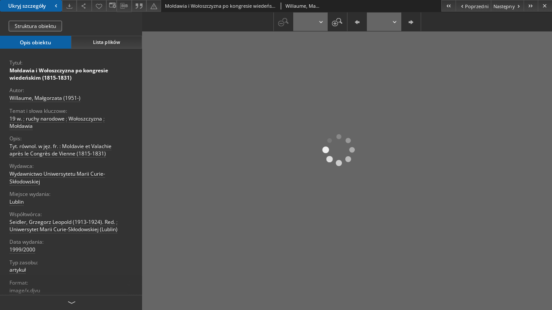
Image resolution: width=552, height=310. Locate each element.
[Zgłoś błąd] (153, 6)
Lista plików (106, 42)
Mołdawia (21, 126)
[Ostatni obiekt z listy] (531, 6)
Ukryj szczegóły (33, 5)
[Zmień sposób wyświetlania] (111, 6)
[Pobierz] (69, 6)
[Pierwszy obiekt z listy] (448, 6)
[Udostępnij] (84, 6)
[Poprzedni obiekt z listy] (473, 6)
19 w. (15, 118)
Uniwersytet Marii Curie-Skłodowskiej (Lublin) (63, 229)
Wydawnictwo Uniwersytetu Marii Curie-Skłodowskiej (57, 177)
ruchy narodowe (45, 118)
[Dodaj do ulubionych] (99, 6)
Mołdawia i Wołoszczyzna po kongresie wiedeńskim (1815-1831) (58, 74)
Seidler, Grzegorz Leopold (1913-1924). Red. (62, 222)
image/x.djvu (24, 290)
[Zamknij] (545, 6)
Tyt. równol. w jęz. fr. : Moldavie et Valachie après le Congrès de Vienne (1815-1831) (60, 150)
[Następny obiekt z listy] (507, 6)
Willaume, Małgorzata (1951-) (45, 98)
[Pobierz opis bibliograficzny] (124, 6)
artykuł (17, 269)
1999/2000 (22, 249)
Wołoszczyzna (85, 118)
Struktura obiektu (35, 26)
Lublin (16, 201)
